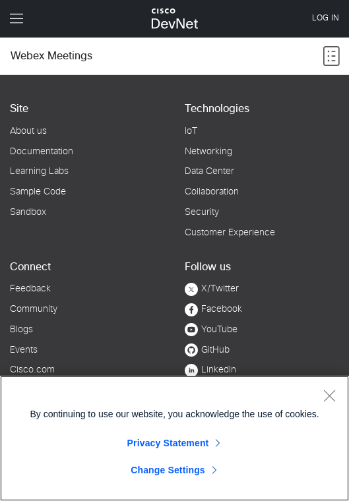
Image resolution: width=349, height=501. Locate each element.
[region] (174, 438)
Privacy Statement (168, 443)
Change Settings (168, 470)
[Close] (329, 395)
